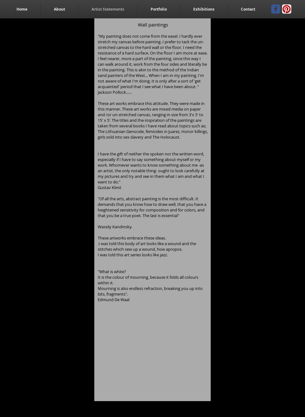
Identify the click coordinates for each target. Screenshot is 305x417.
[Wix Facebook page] (275, 9)
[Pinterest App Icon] (286, 9)
